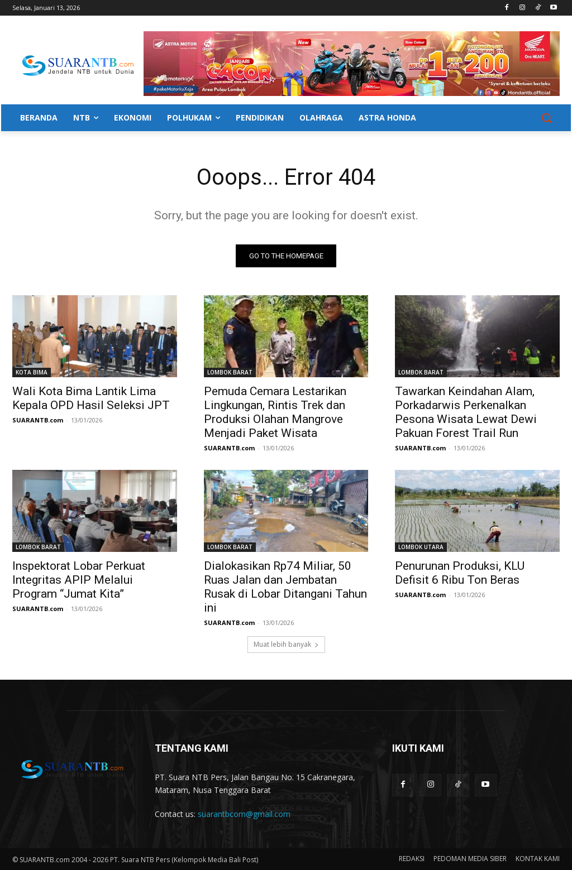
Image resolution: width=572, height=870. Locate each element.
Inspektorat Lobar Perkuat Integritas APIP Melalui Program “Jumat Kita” (78, 580)
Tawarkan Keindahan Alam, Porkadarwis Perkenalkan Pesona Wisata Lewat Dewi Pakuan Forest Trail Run (466, 412)
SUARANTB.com (37, 420)
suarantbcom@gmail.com (244, 814)
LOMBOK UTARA (421, 547)
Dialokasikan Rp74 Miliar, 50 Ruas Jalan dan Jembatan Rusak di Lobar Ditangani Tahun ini (285, 587)
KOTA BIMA (31, 373)
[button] (546, 117)
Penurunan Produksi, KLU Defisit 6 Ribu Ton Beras (460, 573)
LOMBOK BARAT (229, 373)
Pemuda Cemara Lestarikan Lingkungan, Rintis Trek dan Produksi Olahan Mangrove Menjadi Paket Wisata (275, 412)
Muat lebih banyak (286, 644)
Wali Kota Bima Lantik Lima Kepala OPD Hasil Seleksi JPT (91, 398)
